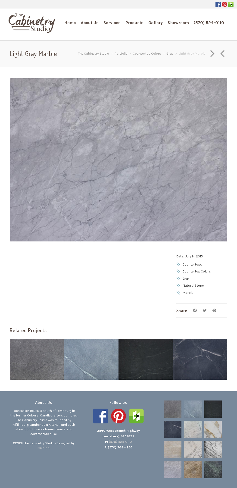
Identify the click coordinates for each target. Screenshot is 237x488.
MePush (43, 448)
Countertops (192, 264)
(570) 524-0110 (120, 442)
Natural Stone (193, 286)
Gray (186, 279)
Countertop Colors (197, 271)
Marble (188, 293)
